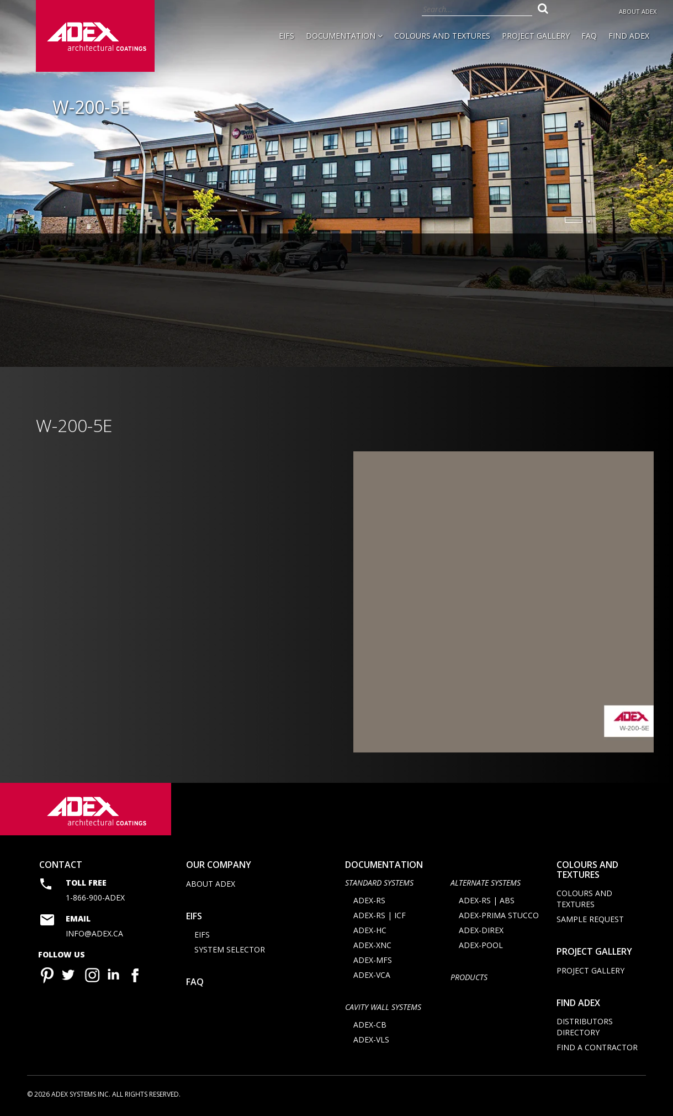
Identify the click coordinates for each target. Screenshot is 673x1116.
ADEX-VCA (371, 975)
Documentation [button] (344, 35)
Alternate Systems (486, 882)
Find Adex (628, 35)
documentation (384, 865)
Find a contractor (597, 1047)
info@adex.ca (94, 933)
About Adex (637, 11)
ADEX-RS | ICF (379, 915)
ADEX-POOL (481, 945)
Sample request (590, 919)
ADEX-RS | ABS (487, 900)
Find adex (578, 1003)
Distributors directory (585, 1027)
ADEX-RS (369, 900)
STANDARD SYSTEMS (379, 882)
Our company (218, 865)
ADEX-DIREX (481, 930)
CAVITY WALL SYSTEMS (383, 1007)
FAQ (589, 35)
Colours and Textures (442, 35)
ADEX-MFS (372, 960)
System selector (229, 949)
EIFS (286, 35)
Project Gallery (536, 35)
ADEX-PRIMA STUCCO (499, 915)
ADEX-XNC (372, 945)
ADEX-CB (369, 1024)
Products (469, 977)
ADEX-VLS (371, 1039)
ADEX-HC (369, 930)
